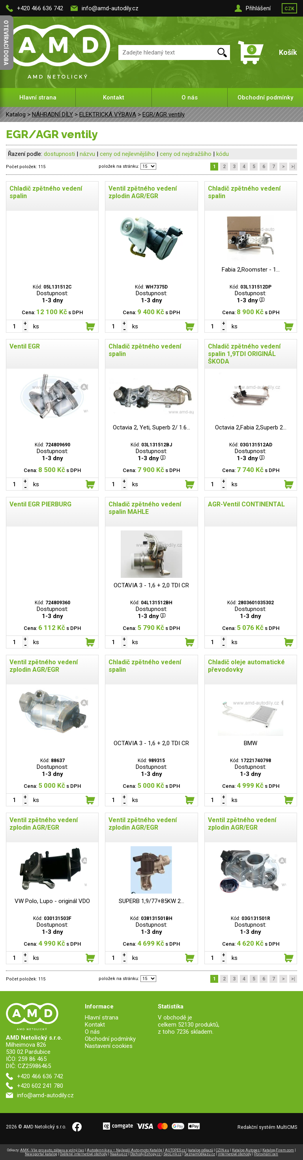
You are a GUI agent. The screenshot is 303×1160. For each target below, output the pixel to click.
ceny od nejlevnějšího (127, 153)
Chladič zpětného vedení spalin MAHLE (144, 507)
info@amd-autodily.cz (110, 8)
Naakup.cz (118, 1154)
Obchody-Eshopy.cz (145, 1154)
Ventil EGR (24, 346)
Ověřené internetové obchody (83, 1154)
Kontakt (113, 97)
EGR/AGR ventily (163, 114)
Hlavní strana (37, 97)
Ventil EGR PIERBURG (40, 504)
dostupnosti (59, 153)
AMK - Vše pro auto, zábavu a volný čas (52, 1150)
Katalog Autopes (246, 1150)
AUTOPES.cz (175, 1150)
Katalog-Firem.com (278, 1150)
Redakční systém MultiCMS (267, 1127)
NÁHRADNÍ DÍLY (52, 114)
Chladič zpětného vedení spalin (45, 192)
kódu (222, 153)
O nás (189, 97)
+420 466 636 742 (40, 8)
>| (293, 166)
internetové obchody (234, 1154)
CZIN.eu (222, 1150)
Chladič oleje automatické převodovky (246, 665)
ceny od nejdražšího (185, 153)
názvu (87, 153)
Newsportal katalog (41, 1154)
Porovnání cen (266, 1154)
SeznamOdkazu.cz (199, 1154)
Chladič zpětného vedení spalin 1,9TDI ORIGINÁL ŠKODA (244, 354)
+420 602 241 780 (40, 1085)
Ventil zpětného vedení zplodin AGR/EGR (142, 192)
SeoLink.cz (172, 1154)
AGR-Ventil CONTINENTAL (246, 504)
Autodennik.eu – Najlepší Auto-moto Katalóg (125, 1150)
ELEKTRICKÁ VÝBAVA (107, 114)
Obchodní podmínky (265, 97)
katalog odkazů (200, 1150)
